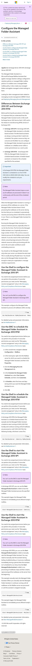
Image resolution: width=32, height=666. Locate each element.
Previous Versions (16, 651)
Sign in (29, 2)
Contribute (12, 653)
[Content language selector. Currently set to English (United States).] (11, 639)
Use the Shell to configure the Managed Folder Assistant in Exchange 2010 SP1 (15, 48)
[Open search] (24, 2)
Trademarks (15, 658)
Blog (4, 653)
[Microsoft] (16, 2)
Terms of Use (6, 658)
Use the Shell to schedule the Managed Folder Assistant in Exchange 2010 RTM (15, 56)
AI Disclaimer (6, 651)
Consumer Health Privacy (10, 656)
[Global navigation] (1, 2)
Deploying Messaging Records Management (13, 23)
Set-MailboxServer (9, 322)
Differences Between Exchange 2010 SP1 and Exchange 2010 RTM (14, 44)
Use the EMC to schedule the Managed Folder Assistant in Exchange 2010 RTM (15, 52)
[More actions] (29, 23)
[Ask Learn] (26, 23)
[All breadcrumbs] (2, 23)
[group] (16, 315)
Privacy (18, 653)
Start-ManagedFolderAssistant (13, 619)
